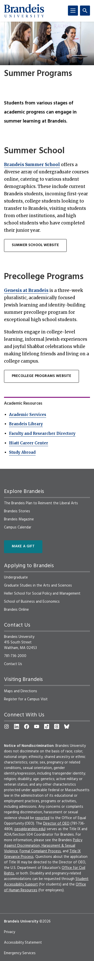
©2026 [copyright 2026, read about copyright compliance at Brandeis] (45, 921)
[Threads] (56, 726)
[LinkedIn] (16, 726)
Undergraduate (16, 577)
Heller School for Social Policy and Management (42, 594)
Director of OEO (56, 824)
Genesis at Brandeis (26, 290)
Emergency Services (20, 953)
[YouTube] (36, 726)
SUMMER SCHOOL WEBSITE (35, 245)
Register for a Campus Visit (26, 699)
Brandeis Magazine (19, 519)
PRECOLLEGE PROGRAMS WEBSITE (41, 376)
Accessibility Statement (23, 943)
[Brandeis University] (24, 11)
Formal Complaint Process (40, 851)
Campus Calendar (17, 527)
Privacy (9, 932)
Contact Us (13, 664)
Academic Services (27, 414)
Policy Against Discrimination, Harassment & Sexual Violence (43, 845)
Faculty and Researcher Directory (42, 433)
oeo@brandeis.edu (29, 829)
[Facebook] (26, 726)
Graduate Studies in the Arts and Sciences (38, 586)
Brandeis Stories (17, 511)
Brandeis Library (26, 423)
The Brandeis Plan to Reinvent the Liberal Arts (41, 503)
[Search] (85, 11)
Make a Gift (23, 546)
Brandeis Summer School (32, 164)
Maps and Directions (20, 691)
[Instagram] (6, 726)
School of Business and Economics (32, 602)
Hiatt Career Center (28, 443)
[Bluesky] (66, 726)
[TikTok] (46, 726)
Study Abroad (22, 452)
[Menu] (73, 11)
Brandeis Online (16, 610)
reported (42, 818)
